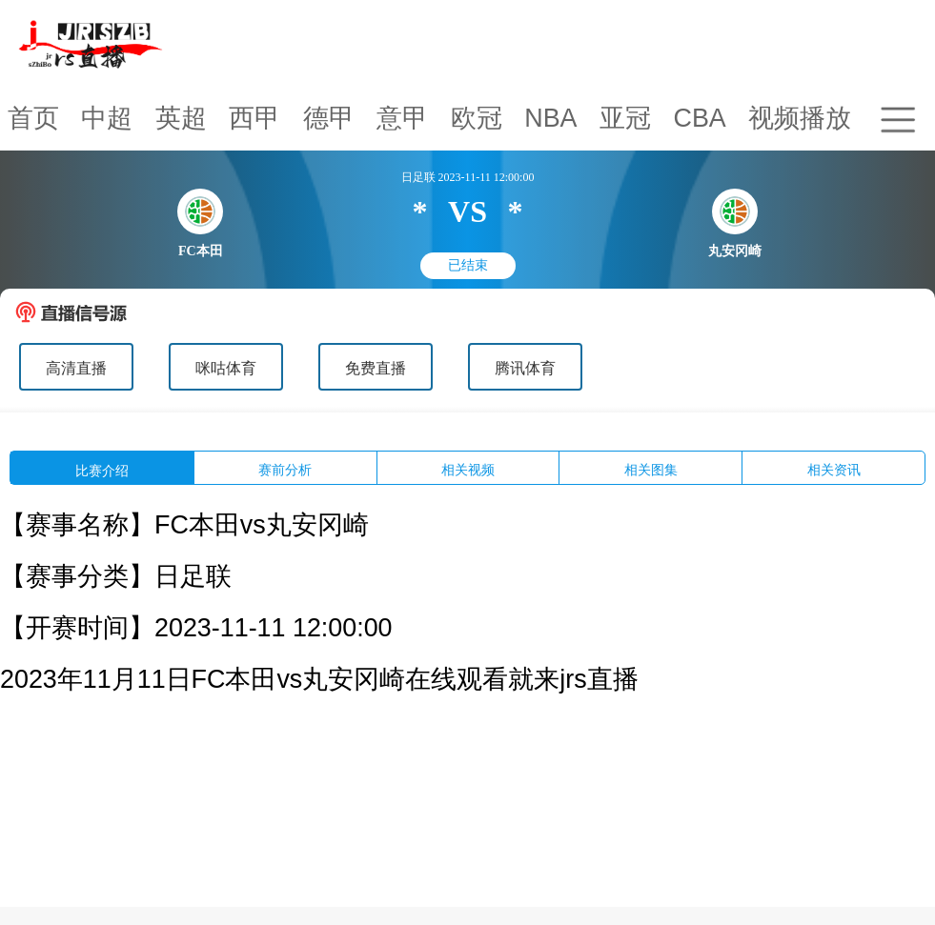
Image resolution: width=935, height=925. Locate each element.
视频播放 (799, 118)
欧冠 (476, 118)
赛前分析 (285, 470)
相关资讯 (834, 470)
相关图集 (651, 470)
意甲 (402, 118)
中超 (106, 118)
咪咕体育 (225, 368)
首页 (33, 118)
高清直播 (76, 368)
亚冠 (625, 118)
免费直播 (375, 368)
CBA (699, 118)
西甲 (254, 118)
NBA (550, 118)
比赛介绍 (102, 471)
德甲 (329, 118)
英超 (181, 118)
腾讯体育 (525, 368)
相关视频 (468, 470)
